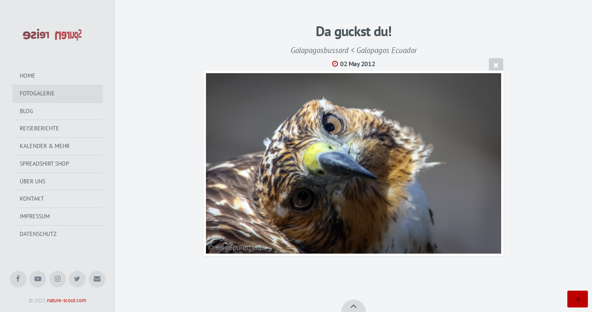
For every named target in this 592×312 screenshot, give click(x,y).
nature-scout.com (66, 300)
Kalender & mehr (44, 146)
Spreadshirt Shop (44, 163)
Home (27, 75)
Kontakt (32, 198)
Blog (26, 111)
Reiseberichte (39, 128)
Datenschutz (38, 234)
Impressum (35, 216)
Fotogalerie (37, 93)
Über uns (32, 181)
